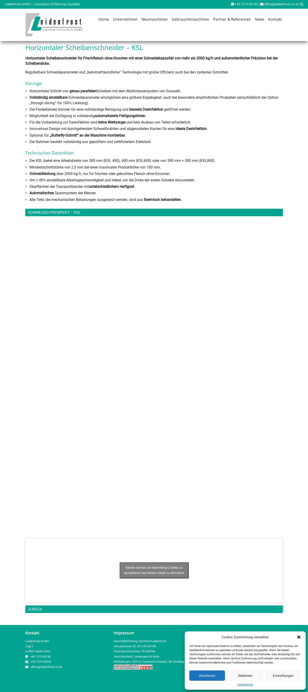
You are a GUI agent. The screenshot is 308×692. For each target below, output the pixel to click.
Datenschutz (245, 684)
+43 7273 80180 (244, 4)
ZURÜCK (35, 609)
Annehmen (207, 676)
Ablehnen (245, 676)
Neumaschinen (154, 19)
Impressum (124, 633)
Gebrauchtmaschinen (190, 19)
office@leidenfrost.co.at (279, 4)
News (259, 19)
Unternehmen (125, 19)
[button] (298, 637)
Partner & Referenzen (232, 19)
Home (103, 19)
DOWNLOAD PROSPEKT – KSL (54, 212)
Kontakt (275, 19)
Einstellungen (283, 676)
